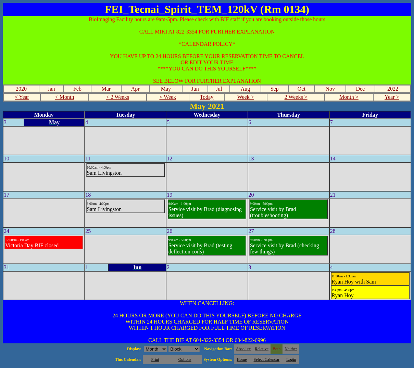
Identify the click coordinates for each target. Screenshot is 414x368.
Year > (392, 97)
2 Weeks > (296, 97)
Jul (219, 89)
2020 (21, 89)
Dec (360, 89)
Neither (291, 348)
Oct (301, 89)
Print (155, 359)
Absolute (243, 348)
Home (242, 359)
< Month (64, 97)
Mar (106, 89)
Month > (349, 97)
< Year (22, 97)
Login (291, 359)
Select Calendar (267, 359)
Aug (245, 89)
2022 (392, 89)
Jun (195, 89)
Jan (51, 89)
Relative (261, 348)
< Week (167, 97)
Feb (77, 89)
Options (184, 359)
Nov (330, 89)
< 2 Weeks (117, 97)
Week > (245, 97)
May (166, 89)
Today (207, 97)
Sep (275, 89)
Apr (135, 89)
